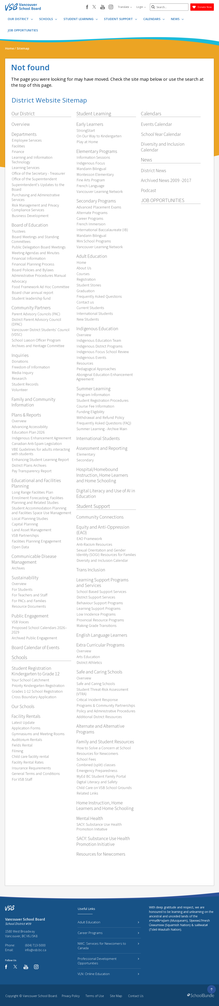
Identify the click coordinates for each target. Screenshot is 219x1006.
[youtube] (102, 7)
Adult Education (108, 922)
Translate (125, 7)
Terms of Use (95, 996)
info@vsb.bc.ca (35, 950)
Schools (48, 19)
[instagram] (111, 7)
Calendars (154, 19)
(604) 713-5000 (35, 945)
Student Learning (81, 19)
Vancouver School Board (40, 996)
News (177, 19)
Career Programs (108, 933)
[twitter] (94, 7)
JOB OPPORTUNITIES (23, 30)
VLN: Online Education (108, 974)
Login (141, 7)
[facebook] (87, 7)
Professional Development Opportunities (108, 960)
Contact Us (136, 996)
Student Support (120, 19)
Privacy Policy (71, 996)
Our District (20, 19)
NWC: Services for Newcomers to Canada (108, 945)
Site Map (116, 996)
